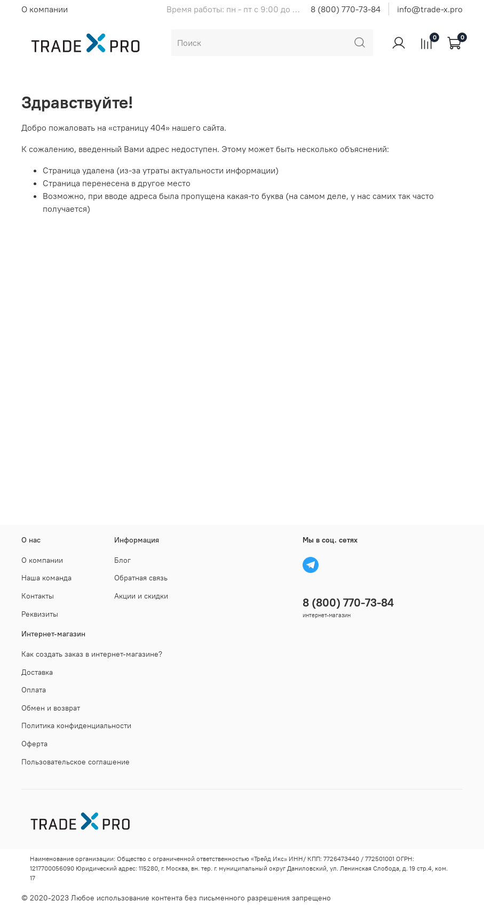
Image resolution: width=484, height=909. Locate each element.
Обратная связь (141, 578)
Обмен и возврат (50, 708)
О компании (44, 9)
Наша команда (46, 578)
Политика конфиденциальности (76, 725)
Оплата (33, 690)
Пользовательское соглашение (75, 762)
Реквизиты (39, 614)
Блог (122, 560)
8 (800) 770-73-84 (345, 9)
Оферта (34, 743)
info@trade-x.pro (430, 9)
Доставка (37, 672)
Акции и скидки (141, 596)
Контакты (37, 596)
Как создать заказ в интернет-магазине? (91, 654)
